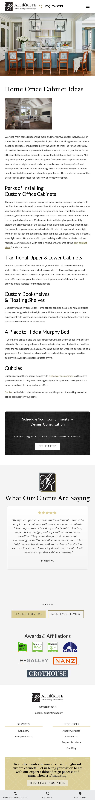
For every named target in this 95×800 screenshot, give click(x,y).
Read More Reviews (28, 614)
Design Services (23, 736)
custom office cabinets (61, 375)
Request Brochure (71, 742)
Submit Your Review (66, 614)
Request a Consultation (47, 783)
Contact (9, 392)
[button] (85, 6)
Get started (47, 446)
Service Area (71, 736)
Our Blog (71, 748)
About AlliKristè (71, 730)
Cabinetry (23, 730)
